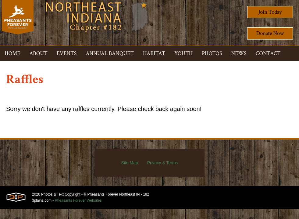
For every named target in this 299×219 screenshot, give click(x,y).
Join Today (270, 12)
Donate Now (270, 33)
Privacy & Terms (162, 162)
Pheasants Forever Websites (78, 200)
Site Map (129, 162)
